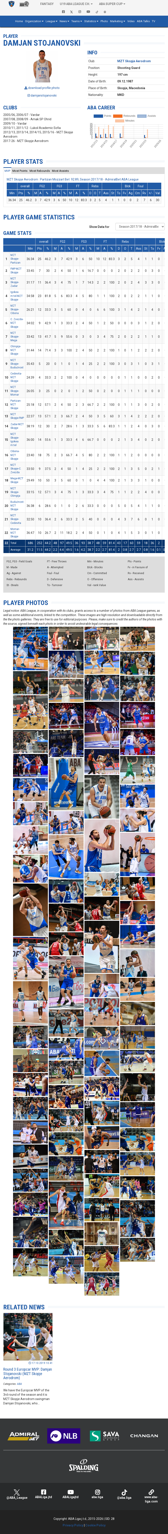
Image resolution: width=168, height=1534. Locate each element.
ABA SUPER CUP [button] (111, 4)
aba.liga (97, 1494)
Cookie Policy (95, 1525)
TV (153, 21)
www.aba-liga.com (151, 1496)
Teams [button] (75, 21)
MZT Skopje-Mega (14, 336)
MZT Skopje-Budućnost (17, 364)
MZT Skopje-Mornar (14, 391)
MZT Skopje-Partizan (15, 259)
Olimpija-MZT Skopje (15, 350)
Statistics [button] (90, 21)
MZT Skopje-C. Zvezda (15, 468)
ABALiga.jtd (44, 1494)
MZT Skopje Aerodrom (134, 61)
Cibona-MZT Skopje (14, 455)
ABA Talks (143, 21)
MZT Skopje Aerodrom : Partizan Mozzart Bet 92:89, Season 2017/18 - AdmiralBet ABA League (73, 179)
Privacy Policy (73, 1525)
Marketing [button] (116, 21)
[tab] (7, 170)
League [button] (50, 21)
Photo (104, 21)
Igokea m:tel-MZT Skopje (16, 296)
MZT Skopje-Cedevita (15, 519)
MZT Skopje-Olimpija (15, 492)
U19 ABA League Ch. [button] (75, 4)
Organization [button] (33, 21)
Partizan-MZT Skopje (15, 404)
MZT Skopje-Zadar (14, 282)
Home (19, 21)
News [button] (63, 21)
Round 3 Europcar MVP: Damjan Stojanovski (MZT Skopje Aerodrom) (27, 1373)
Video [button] (131, 21)
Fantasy (47, 4)
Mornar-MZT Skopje (15, 533)
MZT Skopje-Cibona (14, 309)
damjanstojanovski (42, 95)
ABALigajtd (70, 1494)
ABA (19, 1383)
